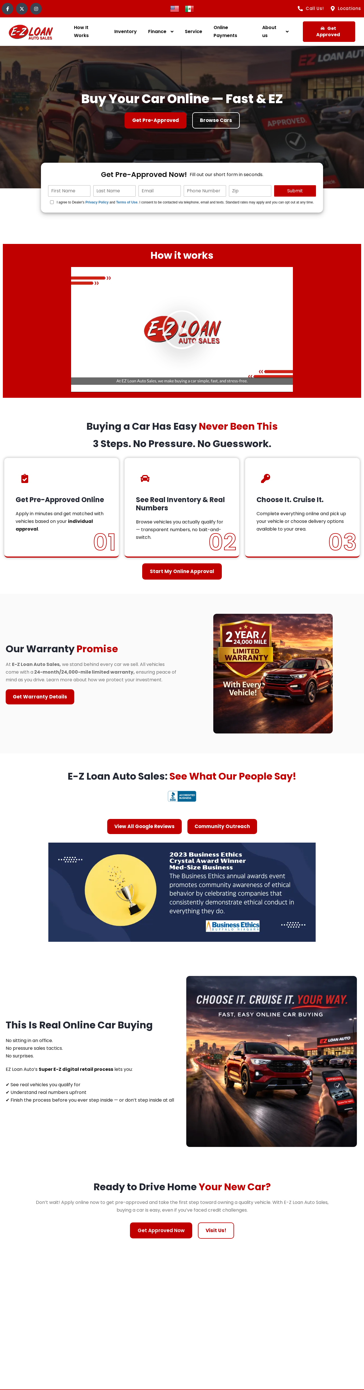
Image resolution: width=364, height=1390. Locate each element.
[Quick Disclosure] (52, 202)
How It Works (81, 31)
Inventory (125, 31)
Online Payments (225, 31)
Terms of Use (126, 202)
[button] (182, 329)
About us (269, 31)
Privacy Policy (96, 202)
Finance (157, 31)
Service (193, 31)
